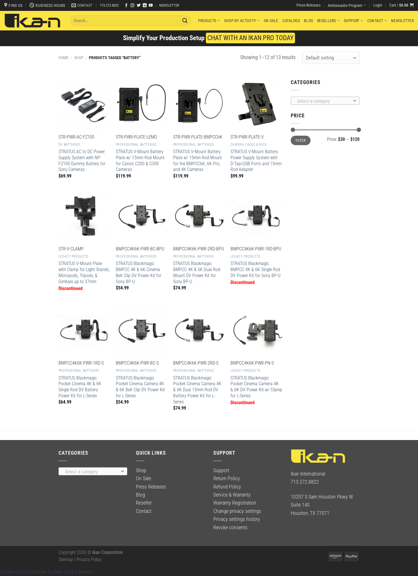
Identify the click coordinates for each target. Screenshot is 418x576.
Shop (78, 57)
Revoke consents (230, 527)
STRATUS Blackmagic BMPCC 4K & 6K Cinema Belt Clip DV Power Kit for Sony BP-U (138, 272)
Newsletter (402, 20)
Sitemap (65, 559)
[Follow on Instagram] (132, 5)
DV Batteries (69, 145)
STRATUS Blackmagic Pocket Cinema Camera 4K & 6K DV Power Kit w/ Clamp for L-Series (256, 386)
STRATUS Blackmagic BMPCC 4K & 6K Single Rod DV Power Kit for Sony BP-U (255, 269)
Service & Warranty (232, 495)
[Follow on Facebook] (126, 5)
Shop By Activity (242, 20)
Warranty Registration (234, 503)
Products (209, 20)
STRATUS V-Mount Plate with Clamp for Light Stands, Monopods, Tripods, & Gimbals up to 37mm (84, 272)
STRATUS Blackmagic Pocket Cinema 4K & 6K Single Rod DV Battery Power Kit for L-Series (79, 386)
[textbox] (323, 101)
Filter (301, 140)
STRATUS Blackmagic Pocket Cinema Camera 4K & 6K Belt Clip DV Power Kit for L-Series (140, 386)
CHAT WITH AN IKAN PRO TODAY (250, 38)
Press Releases (308, 5)
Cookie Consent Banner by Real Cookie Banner (46, 572)
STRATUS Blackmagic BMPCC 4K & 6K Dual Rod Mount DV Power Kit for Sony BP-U (196, 272)
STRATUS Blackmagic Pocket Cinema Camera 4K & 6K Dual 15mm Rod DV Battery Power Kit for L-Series (197, 389)
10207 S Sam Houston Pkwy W (322, 497)
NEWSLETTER (169, 5)
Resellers (328, 20)
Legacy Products (73, 256)
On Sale (271, 20)
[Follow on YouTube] (151, 5)
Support (353, 20)
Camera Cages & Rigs (248, 145)
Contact (377, 20)
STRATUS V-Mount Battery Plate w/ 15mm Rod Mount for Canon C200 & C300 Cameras (140, 160)
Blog (308, 20)
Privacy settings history (236, 519)
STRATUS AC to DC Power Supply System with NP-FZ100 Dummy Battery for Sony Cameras (82, 160)
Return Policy (226, 478)
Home (63, 57)
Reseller (144, 503)
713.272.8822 (109, 5)
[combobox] (325, 101)
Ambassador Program (347, 5)
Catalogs (291, 20)
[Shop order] (331, 58)
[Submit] (185, 20)
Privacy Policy (89, 559)
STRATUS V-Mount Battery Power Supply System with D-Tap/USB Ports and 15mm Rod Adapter (256, 160)
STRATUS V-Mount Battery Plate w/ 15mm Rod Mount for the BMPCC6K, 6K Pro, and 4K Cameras (197, 160)
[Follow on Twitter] (138, 5)
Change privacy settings (237, 511)
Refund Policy (227, 487)
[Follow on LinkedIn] (145, 5)
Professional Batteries (136, 145)
